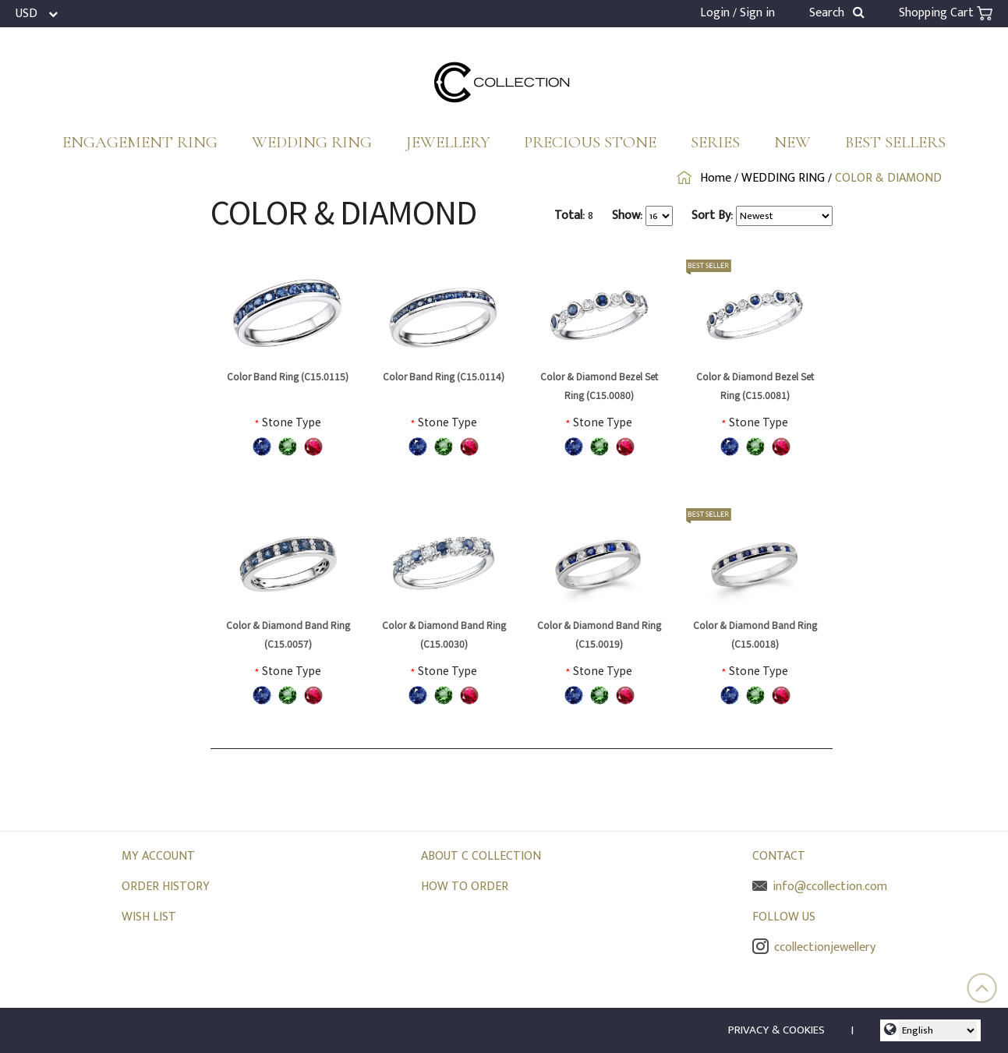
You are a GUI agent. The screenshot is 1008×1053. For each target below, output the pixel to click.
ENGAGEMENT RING (140, 142)
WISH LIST (149, 917)
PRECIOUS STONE (590, 142)
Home (715, 178)
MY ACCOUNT (158, 856)
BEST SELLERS (895, 142)
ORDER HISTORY (166, 886)
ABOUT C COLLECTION (481, 856)
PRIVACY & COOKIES (776, 1030)
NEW (792, 142)
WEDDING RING (312, 142)
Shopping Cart (945, 12)
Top (982, 988)
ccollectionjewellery (813, 947)
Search (837, 12)
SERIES (715, 142)
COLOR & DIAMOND (888, 178)
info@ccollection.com (819, 886)
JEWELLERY (448, 142)
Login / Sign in (737, 12)
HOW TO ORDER (464, 886)
